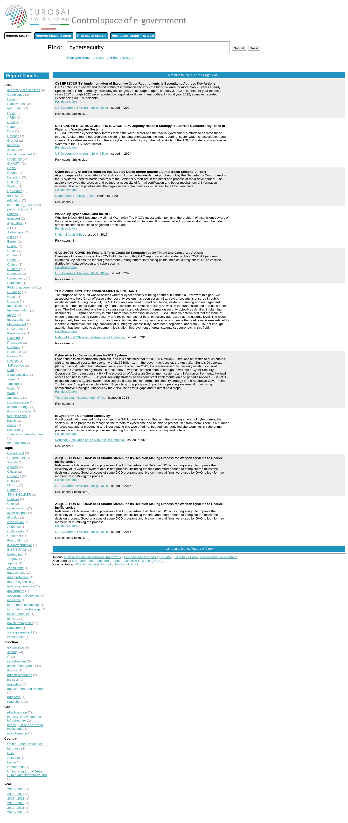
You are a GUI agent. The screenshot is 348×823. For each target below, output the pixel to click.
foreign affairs (17, 416)
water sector (16, 637)
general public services (23, 90)
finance (12, 670)
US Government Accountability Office (82, 107)
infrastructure (16, 661)
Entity (11, 481)
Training (13, 384)
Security (13, 182)
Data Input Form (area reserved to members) (206, 557)
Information (15, 108)
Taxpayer (13, 559)
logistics (13, 679)
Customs (13, 269)
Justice (12, 150)
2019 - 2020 (15, 803)
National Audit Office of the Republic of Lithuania (90, 337)
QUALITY (14, 163)
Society (12, 462)
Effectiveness (16, 104)
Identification (16, 306)
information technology (23, 604)
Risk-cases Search (91, 35)
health (11, 420)
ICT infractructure (19, 545)
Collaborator (16, 531)
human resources (19, 675)
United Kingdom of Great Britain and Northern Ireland (27, 773)
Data (10, 131)
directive (13, 517)
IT (8, 656)
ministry (12, 618)
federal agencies (19, 582)
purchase (14, 697)
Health (12, 296)
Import (11, 315)
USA (10, 753)
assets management (21, 666)
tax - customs (16, 442)
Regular (13, 172)
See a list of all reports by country (148, 557)
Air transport (16, 232)
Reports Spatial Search (53, 35)
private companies (20, 623)
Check (11, 251)
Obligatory (14, 159)
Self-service (15, 365)
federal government (21, 586)
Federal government (21, 287)
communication (18, 402)
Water (11, 388)
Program (13, 347)
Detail (11, 99)
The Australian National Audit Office (80, 397)
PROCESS (15, 329)
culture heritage (18, 407)
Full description (66, 101)
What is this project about (93, 564)
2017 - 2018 (15, 798)
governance (15, 647)
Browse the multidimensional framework (92, 557)
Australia (13, 757)
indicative (14, 600)
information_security (21, 205)
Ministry (12, 485)
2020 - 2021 (15, 807)
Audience (14, 526)
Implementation (18, 310)
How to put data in (126, 564)
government (15, 591)
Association (15, 522)
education (14, 200)
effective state (17, 712)
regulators (14, 627)
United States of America (25, 744)
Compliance (15, 94)
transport (13, 218)
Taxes (11, 379)
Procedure (14, 342)
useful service (17, 733)
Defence (13, 136)
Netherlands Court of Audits (75, 196)
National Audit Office (70, 234)
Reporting (14, 177)
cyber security (17, 508)
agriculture (14, 397)
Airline (11, 237)
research (13, 430)
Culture (12, 264)
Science (13, 361)
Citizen (12, 471)
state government (19, 632)
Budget (12, 246)
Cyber (11, 127)
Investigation (16, 319)
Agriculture (15, 223)
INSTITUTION (17, 549)
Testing (12, 186)
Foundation (15, 540)
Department (15, 453)
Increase (13, 145)
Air (9, 228)
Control (12, 255)
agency (12, 563)
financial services (19, 411)
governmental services (23, 595)
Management (16, 324)
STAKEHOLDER (19, 494)
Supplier (13, 499)
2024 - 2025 (15, 812)
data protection (17, 577)
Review (12, 356)
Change (13, 122)
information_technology (24, 609)
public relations (18, 209)
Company (14, 476)
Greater (12, 140)
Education (14, 283)
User (10, 503)
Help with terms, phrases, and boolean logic (100, 57)
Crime (11, 260)
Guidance (14, 292)
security (12, 652)
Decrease (14, 273)
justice (11, 425)
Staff (10, 370)
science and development (25, 434)
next (211, 548)
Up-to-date (14, 191)
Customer (14, 536)
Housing (13, 301)
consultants (15, 568)
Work (11, 393)
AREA (11, 117)
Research (14, 352)
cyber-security (17, 513)
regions (12, 214)
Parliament (15, 554)
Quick (11, 113)
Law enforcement (19, 154)
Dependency (16, 278)
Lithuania (13, 748)
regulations (15, 701)
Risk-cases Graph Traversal (133, 35)
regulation (14, 684)
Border (12, 241)
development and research (26, 689)
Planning (13, 338)
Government (16, 458)
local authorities (18, 614)
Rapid (11, 168)
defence (13, 195)
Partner (12, 490)
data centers (16, 572)
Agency (12, 467)
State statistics (17, 374)
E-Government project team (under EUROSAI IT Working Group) (118, 561)
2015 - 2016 (15, 794)
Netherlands (16, 767)
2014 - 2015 (15, 789)
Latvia (11, 762)
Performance (16, 333)
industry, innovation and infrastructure (24, 718)
